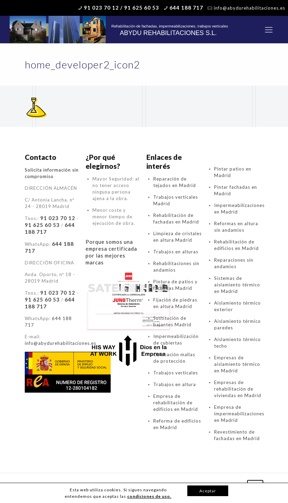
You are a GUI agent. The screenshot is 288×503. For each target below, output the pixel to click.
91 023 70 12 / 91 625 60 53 (121, 7)
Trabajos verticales (175, 372)
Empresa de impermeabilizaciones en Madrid (239, 413)
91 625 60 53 (42, 225)
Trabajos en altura (174, 384)
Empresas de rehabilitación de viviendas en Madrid (237, 389)
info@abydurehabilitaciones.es (249, 8)
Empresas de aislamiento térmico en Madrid (237, 364)
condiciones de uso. (149, 496)
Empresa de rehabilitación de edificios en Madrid (175, 402)
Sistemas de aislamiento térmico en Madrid (237, 284)
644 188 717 (186, 7)
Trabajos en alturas (175, 251)
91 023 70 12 (57, 218)
